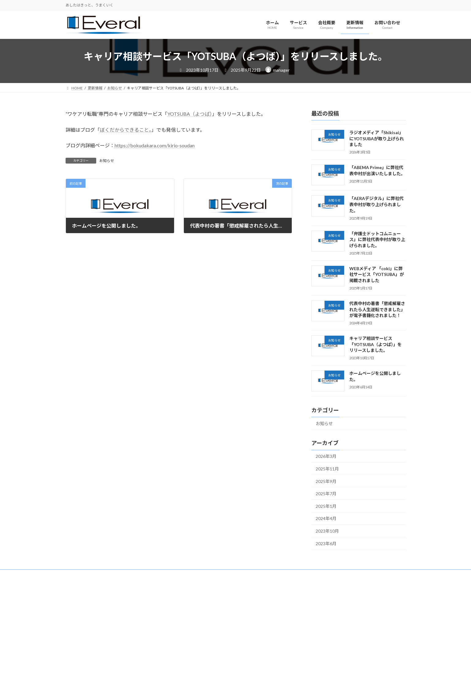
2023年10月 (327, 531)
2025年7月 (326, 493)
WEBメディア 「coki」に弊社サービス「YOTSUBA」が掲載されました (376, 274)
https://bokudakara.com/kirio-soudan (155, 145)
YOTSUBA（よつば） (189, 114)
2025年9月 (326, 481)
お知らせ (106, 160)
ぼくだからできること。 (125, 130)
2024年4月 (326, 518)
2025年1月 (326, 506)
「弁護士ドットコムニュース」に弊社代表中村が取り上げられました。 (377, 239)
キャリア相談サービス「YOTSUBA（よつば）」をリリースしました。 (375, 344)
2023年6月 (326, 543)
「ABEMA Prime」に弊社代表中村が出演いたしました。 (377, 170)
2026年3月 (326, 456)
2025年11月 (327, 468)
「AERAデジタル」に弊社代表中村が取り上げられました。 (376, 204)
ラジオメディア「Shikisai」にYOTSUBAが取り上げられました (376, 138)
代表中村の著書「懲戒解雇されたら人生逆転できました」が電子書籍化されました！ (377, 309)
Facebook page (200, 593)
